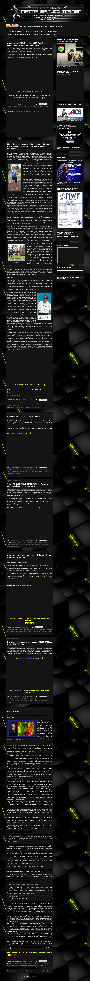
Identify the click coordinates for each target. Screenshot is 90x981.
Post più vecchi (47, 971)
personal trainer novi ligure (39, 403)
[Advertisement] (29, 125)
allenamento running (17, 542)
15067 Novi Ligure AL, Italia (20, 475)
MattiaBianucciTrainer (26, 700)
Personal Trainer (24, 108)
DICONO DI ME (52, 31)
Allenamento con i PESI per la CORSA (24, 416)
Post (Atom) (32, 976)
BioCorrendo (36, 629)
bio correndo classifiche (37, 106)
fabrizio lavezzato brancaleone (42, 698)
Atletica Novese (42, 963)
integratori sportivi (14, 965)
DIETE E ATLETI (14, 711)
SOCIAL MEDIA (45, 34)
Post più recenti (11, 971)
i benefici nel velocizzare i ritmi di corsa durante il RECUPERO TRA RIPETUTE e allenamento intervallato (29, 146)
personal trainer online (26, 631)
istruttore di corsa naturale (40, 402)
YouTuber (9, 702)
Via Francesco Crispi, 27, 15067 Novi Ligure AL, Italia (26, 111)
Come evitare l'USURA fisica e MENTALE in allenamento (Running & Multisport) (26, 44)
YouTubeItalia (44, 700)
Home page (29, 971)
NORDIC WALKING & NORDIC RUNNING (19, 34)
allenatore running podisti (18, 106)
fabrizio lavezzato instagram (14, 700)
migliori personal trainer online (18, 544)
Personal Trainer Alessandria (35, 108)
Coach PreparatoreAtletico (28, 698)
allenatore (25, 542)
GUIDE (36, 34)
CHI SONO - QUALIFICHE (15, 31)
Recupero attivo (15, 405)
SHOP (55, 34)
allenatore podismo (27, 629)
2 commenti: (26, 627)
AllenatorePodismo (16, 698)
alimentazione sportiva (17, 963)
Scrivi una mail (61, 239)
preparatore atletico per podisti (35, 965)
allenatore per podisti (17, 469)
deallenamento (43, 629)
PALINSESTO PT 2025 (31, 31)
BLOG (43, 31)
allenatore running (16, 402)
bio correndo (28, 106)
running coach (15, 109)
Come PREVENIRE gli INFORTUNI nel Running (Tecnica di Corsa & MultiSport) (27, 485)
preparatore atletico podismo (40, 631)
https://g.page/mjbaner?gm (30, 100)
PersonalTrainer (36, 700)
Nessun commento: (28, 104)
